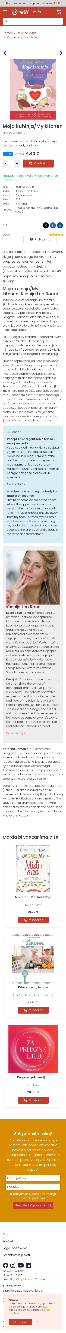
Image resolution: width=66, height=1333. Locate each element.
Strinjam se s (33, 1196)
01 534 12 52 (13, 1286)
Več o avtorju (15, 733)
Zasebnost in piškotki (17, 1255)
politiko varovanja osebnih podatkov (38, 1196)
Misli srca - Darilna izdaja (33, 897)
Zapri (39, 1322)
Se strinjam (21, 1322)
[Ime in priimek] (33, 1178)
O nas (7, 1234)
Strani (6, 199)
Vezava (7, 195)
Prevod (7, 209)
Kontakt (8, 1241)
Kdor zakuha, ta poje (33, 987)
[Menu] (5, 12)
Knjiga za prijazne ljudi (33, 1077)
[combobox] (33, 21)
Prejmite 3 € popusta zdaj (33, 1205)
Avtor (6, 191)
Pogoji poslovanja (15, 1248)
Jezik (6, 203)
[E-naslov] (33, 1186)
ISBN (5, 187)
